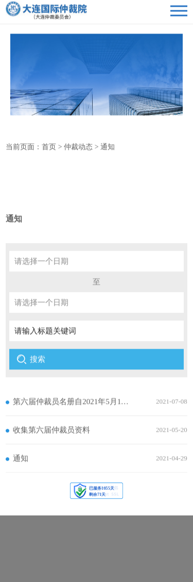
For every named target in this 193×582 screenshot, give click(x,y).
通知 (107, 149)
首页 (49, 149)
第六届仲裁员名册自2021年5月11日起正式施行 (72, 416)
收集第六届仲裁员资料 (51, 445)
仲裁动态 (78, 149)
